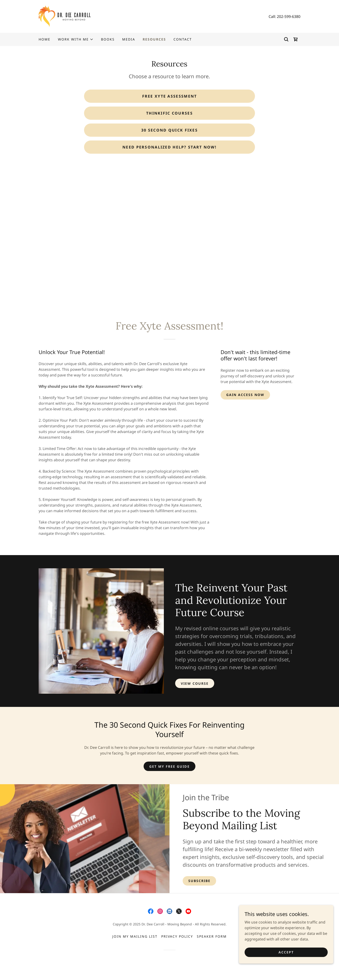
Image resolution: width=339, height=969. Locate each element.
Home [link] (44, 39)
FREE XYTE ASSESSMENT (169, 96)
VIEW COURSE (195, 683)
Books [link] (108, 39)
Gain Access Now (245, 394)
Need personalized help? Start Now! (169, 147)
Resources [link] (154, 39)
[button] (75, 39)
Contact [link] (183, 39)
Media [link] (128, 39)
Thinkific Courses (169, 113)
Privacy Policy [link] (177, 936)
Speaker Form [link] (212, 936)
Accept (286, 952)
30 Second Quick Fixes (169, 130)
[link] (65, 16)
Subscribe (199, 880)
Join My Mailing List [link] (134, 936)
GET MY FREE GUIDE (169, 766)
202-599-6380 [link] (288, 16)
